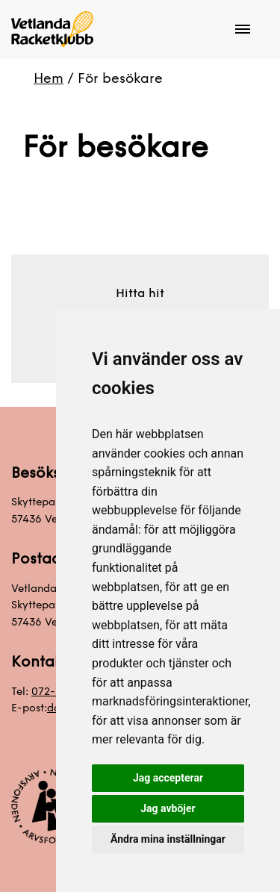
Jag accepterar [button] (168, 778)
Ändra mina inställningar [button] (168, 839)
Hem (48, 78)
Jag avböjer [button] (167, 808)
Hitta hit (140, 293)
